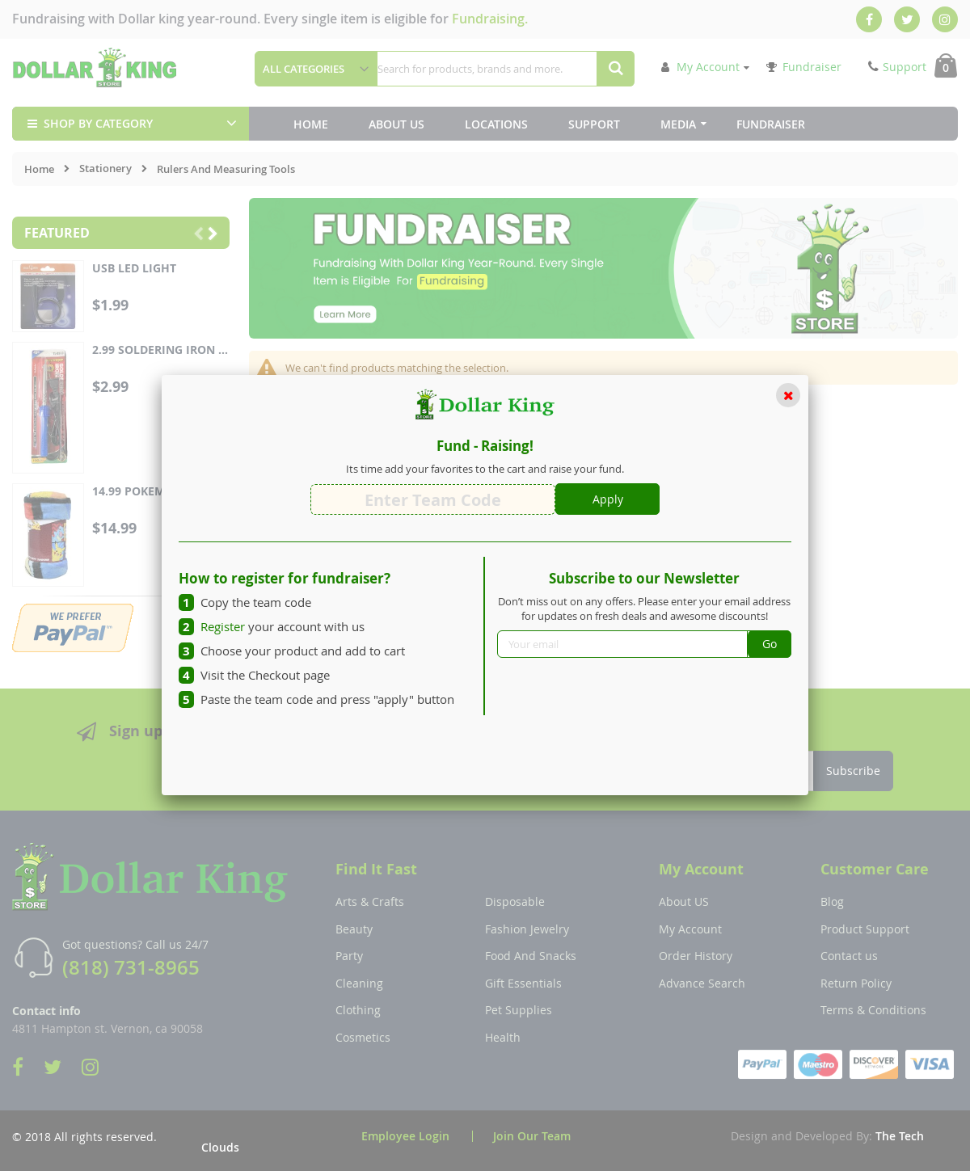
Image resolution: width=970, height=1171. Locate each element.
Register (222, 626)
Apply (608, 499)
